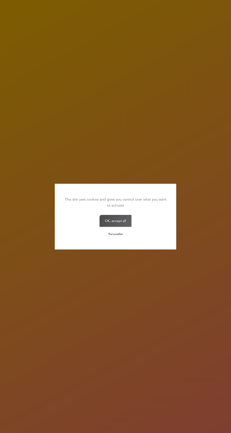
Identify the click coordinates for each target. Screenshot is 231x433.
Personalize (115, 234)
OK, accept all (115, 221)
